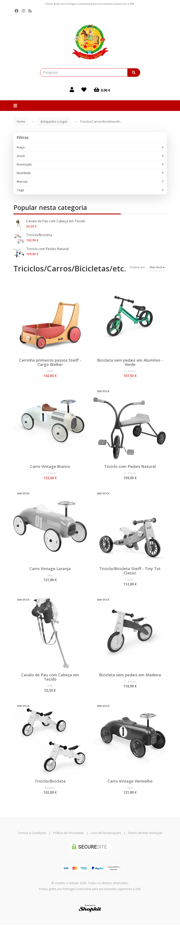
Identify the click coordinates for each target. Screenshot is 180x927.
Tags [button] (90, 190)
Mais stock (157, 267)
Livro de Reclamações (106, 835)
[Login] (72, 89)
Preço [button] (90, 147)
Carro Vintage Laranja (50, 569)
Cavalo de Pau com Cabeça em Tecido (55, 221)
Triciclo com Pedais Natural (47, 249)
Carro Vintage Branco (50, 466)
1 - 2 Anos (50, 473)
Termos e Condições (31, 835)
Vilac (50, 576)
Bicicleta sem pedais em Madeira (130, 676)
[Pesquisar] (133, 72)
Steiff (50, 371)
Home (21, 121)
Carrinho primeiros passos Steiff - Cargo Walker (50, 362)
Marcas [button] (90, 181)
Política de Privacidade (68, 835)
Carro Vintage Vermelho (130, 782)
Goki (50, 687)
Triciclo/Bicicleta (39, 235)
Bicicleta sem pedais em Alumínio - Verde (130, 362)
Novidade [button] (90, 173)
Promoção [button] (90, 164)
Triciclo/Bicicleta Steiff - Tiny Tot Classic (130, 571)
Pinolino (50, 789)
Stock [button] (90, 156)
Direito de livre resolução (145, 835)
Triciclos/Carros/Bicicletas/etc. (69, 268)
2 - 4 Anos (130, 371)
